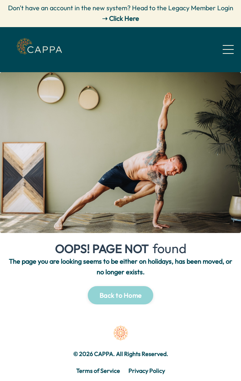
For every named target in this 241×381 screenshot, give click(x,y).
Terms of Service (98, 370)
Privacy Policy (146, 370)
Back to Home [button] (120, 295)
